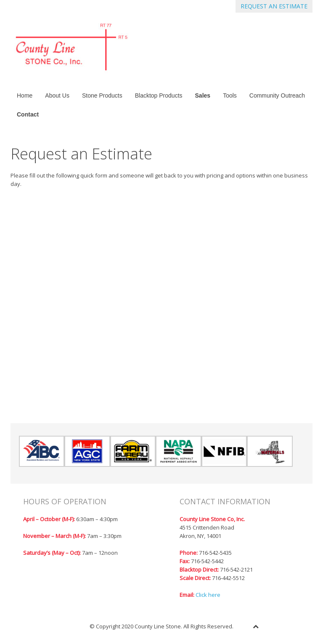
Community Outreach (277, 95)
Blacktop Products (159, 95)
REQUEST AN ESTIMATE (274, 6)
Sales (203, 95)
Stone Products (102, 95)
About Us (57, 95)
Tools (230, 95)
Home (24, 95)
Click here (208, 595)
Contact (28, 114)
